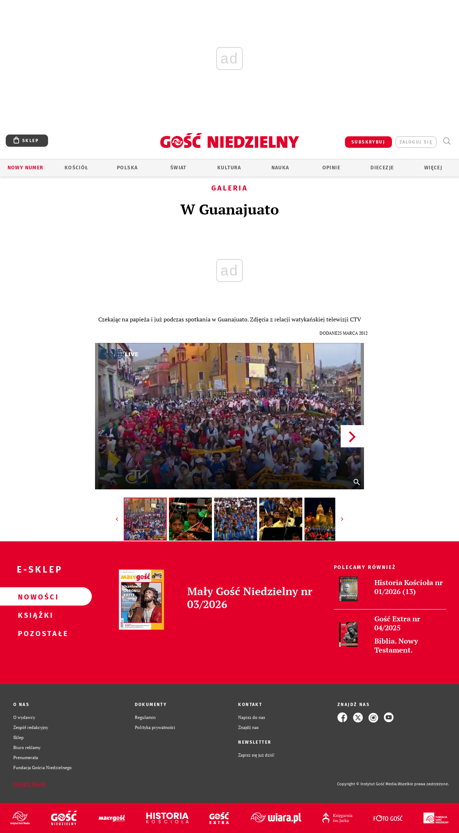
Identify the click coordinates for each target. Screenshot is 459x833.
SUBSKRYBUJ (368, 142)
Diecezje (382, 168)
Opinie (331, 168)
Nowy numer (26, 168)
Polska (127, 168)
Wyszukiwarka (446, 141)
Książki (34, 615)
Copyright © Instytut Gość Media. (367, 784)
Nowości (34, 597)
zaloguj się (415, 142)
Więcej (433, 168)
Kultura (229, 168)
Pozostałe (34, 633)
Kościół (77, 168)
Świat (178, 168)
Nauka (280, 168)
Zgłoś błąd (29, 784)
